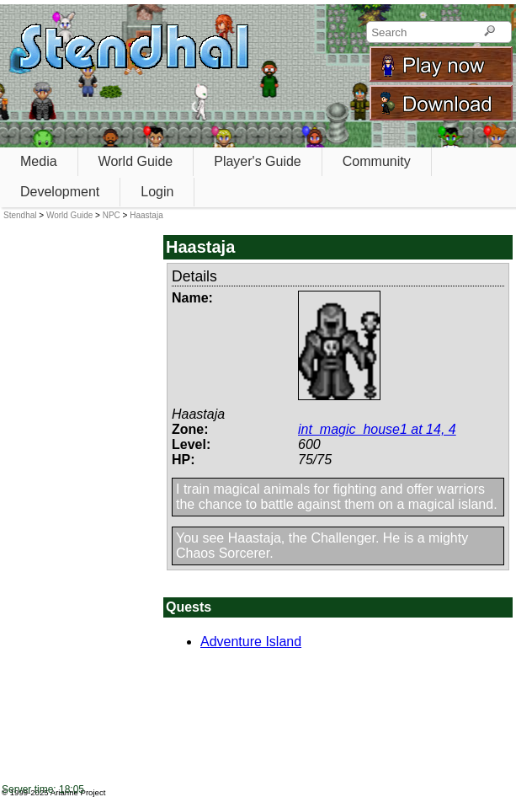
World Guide (135, 161)
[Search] (489, 32)
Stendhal (19, 215)
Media (38, 161)
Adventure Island (250, 641)
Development (59, 192)
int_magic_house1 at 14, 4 (377, 429)
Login (157, 192)
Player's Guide (257, 161)
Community (377, 161)
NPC (111, 215)
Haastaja (146, 215)
